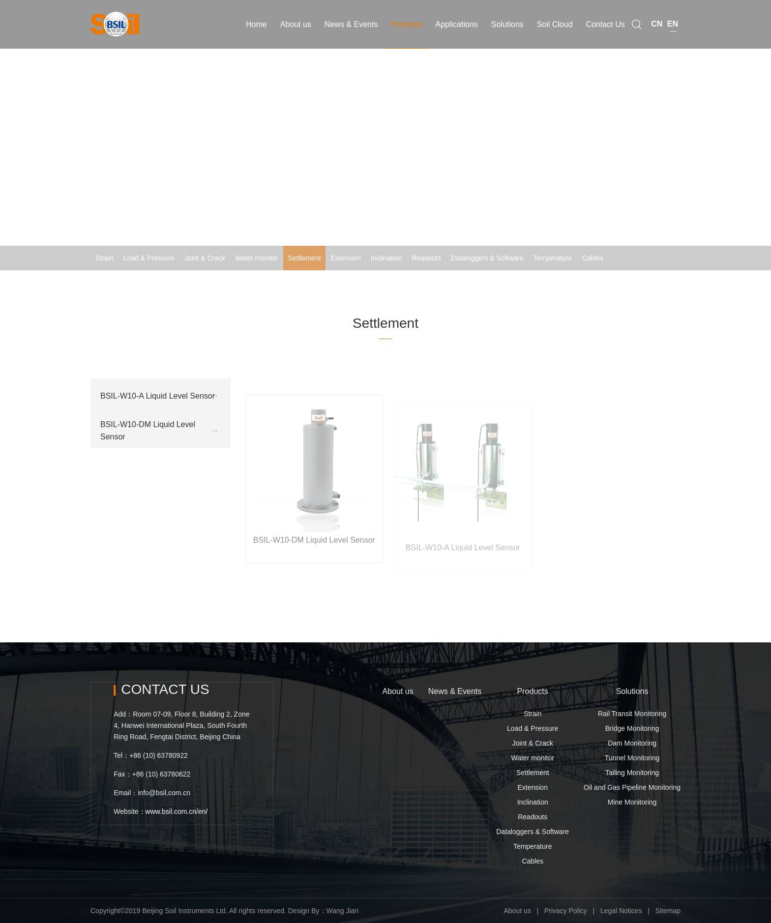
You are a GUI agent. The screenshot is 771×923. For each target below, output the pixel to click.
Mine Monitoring (632, 802)
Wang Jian (342, 911)
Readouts (426, 258)
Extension (345, 258)
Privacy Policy (565, 911)
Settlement (304, 258)
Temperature (553, 258)
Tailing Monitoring (632, 773)
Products (532, 691)
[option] (385, 135)
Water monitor (256, 258)
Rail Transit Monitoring (632, 714)
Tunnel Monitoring (632, 758)
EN (672, 17)
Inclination (386, 258)
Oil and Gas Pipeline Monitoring (632, 787)
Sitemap (668, 911)
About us (398, 691)
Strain (104, 258)
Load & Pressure (149, 258)
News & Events (454, 691)
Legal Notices (621, 911)
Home (599, 283)
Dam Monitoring (632, 743)
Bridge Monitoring (632, 728)
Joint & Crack (204, 258)
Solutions (632, 691)
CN (656, 17)
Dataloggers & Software (487, 258)
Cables (592, 258)
